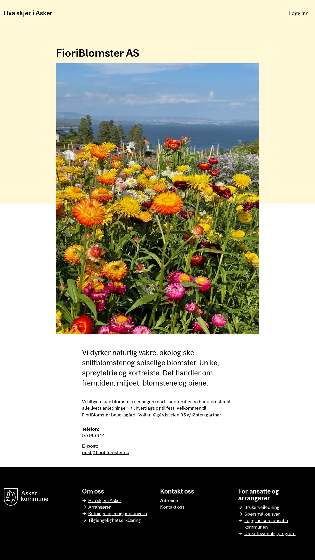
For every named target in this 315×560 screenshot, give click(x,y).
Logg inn (299, 13)
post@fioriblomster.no (105, 452)
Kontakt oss (172, 507)
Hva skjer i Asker (28, 13)
